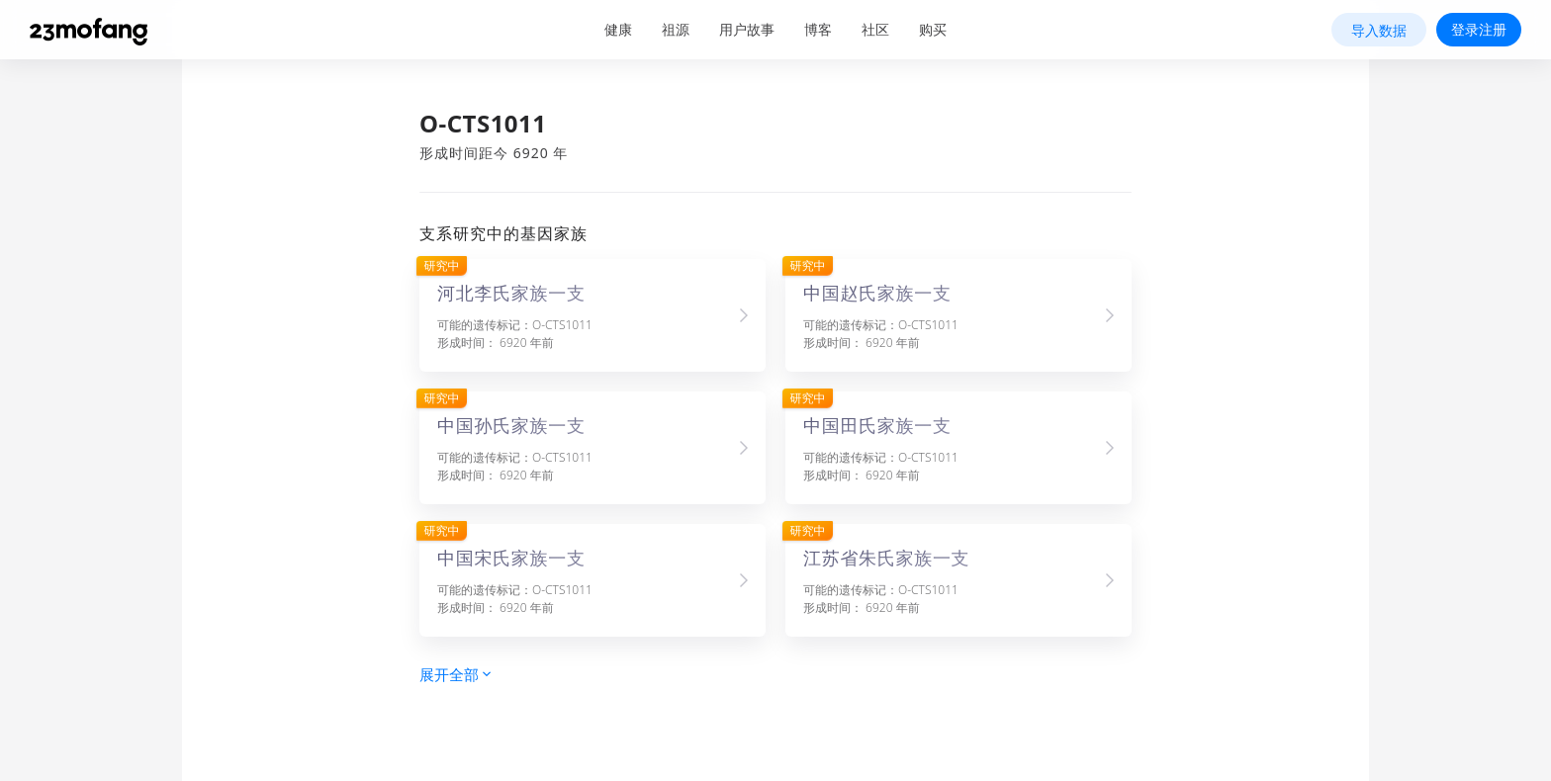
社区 (875, 29)
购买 (933, 29)
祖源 (675, 29)
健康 (618, 29)
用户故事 (747, 29)
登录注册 (1478, 29)
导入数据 (1379, 30)
